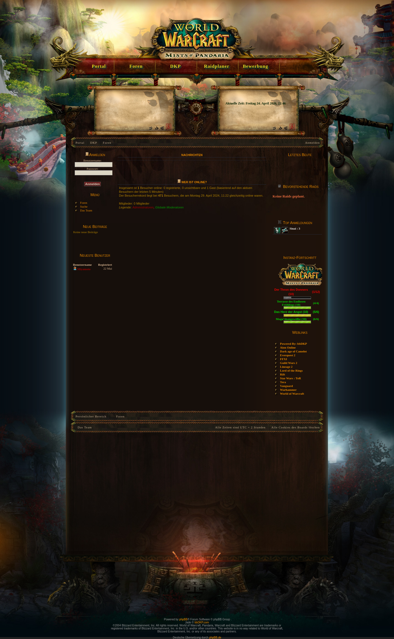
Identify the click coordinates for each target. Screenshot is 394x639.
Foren (107, 142)
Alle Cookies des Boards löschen (295, 427)
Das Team (86, 210)
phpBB (183, 619)
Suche (84, 206)
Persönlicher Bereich (91, 416)
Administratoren (143, 207)
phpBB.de (215, 637)
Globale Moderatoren (169, 207)
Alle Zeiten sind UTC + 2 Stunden (240, 427)
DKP (93, 142)
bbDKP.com (202, 622)
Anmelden (312, 142)
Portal (80, 142)
